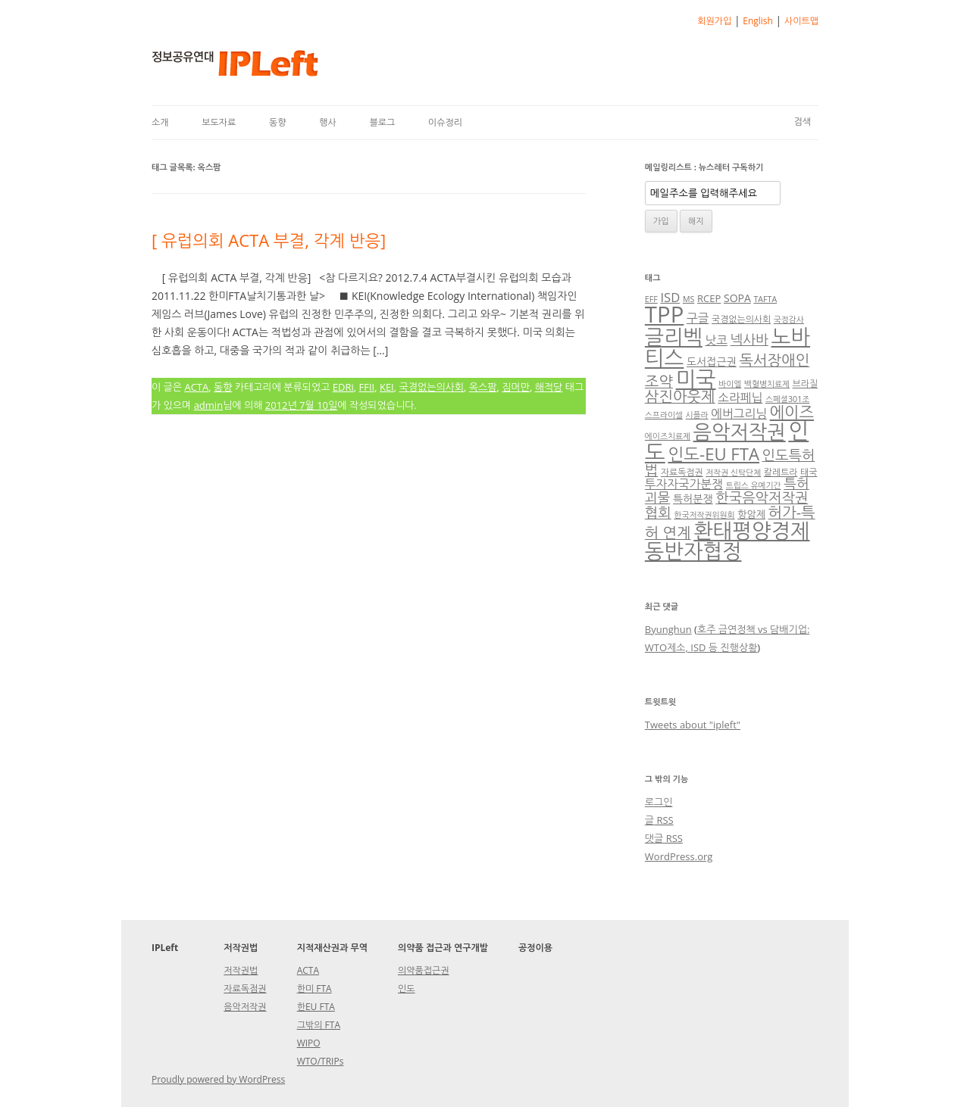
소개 (160, 122)
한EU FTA (316, 1006)
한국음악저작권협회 (727, 505)
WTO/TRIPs (320, 1061)
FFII (366, 387)
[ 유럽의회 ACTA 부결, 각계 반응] (269, 240)
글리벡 (673, 337)
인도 (406, 988)
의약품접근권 (423, 970)
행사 (327, 122)
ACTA (196, 387)
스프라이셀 (664, 415)
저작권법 (241, 970)
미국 (696, 378)
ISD (670, 297)
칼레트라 (781, 472)
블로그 (382, 122)
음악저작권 (739, 431)
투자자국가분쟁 (684, 484)
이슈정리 (445, 122)
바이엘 (729, 384)
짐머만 (516, 387)
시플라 (697, 415)
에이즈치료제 (667, 436)
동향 (277, 122)
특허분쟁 (693, 498)
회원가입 (714, 20)
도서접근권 (712, 361)
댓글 (664, 838)
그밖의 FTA (318, 1024)
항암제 (751, 514)
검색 (802, 121)
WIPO (309, 1043)
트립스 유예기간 (753, 485)
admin (208, 405)
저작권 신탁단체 (733, 472)
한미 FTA (314, 988)
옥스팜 (483, 387)
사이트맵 (801, 20)
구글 (698, 318)
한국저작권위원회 (704, 515)
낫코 (716, 340)
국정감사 (789, 319)
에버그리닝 (739, 413)
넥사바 (749, 339)
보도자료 (219, 122)
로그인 (659, 802)
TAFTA (765, 299)
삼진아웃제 (680, 396)
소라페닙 (740, 397)
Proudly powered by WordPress (218, 1079)
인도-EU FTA (713, 453)
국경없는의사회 (432, 387)
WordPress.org (679, 856)
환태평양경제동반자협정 (727, 540)
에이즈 (792, 412)
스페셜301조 (787, 399)
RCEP (709, 298)
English (758, 20)
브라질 (805, 383)
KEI (387, 387)
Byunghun (668, 629)
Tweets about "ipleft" (692, 724)
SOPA (737, 298)
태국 (808, 472)
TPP (664, 314)
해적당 (549, 387)
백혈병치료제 (767, 384)
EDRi (343, 387)
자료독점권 (682, 472)
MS (688, 299)
